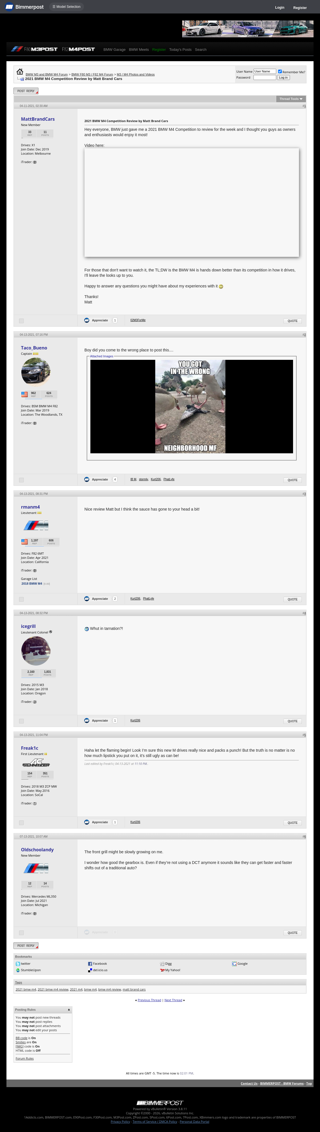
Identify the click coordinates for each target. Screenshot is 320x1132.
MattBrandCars (38, 119)
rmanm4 (30, 507)
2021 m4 (76, 989)
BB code (22, 1038)
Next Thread (173, 1000)
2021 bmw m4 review (53, 989)
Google (242, 963)
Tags (18, 982)
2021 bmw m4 (26, 989)
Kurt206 (156, 479)
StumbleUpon (31, 970)
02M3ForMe (138, 320)
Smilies (21, 1042)
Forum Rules (25, 1058)
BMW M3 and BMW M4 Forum (47, 74)
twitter (26, 963)
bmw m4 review (109, 989)
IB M (133, 479)
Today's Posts (180, 49)
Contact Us (249, 1083)
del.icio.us (100, 970)
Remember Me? (291, 72)
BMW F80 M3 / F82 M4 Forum (92, 74)
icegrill (28, 626)
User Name (244, 71)
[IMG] (20, 1046)
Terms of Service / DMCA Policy (154, 1121)
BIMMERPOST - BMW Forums (282, 1083)
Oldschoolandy (37, 850)
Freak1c (29, 748)
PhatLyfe (168, 479)
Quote (293, 321)
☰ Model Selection (66, 7)
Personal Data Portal (194, 1121)
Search (201, 49)
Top (309, 1083)
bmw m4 (90, 989)
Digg (168, 963)
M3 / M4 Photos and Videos (136, 74)
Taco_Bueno (34, 348)
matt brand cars (134, 989)
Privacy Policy (120, 1121)
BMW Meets (139, 49)
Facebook (100, 963)
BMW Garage (115, 49)
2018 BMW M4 (32, 583)
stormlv (143, 479)
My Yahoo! (172, 970)
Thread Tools (289, 98)
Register (300, 8)
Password (243, 77)
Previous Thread (149, 1000)
